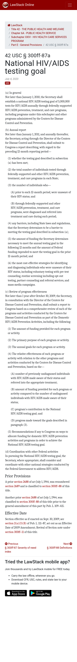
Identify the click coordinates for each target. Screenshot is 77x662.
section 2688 (21, 481)
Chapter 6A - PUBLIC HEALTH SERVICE (33, 33)
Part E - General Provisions (26, 44)
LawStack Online (18, 5)
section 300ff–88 (52, 486)
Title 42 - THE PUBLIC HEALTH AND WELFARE (37, 29)
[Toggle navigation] (69, 5)
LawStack (15, 25)
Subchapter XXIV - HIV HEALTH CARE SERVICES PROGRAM (39, 39)
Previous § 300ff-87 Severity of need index (20, 547)
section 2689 (12, 486)
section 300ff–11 (14, 532)
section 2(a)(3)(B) (15, 523)
